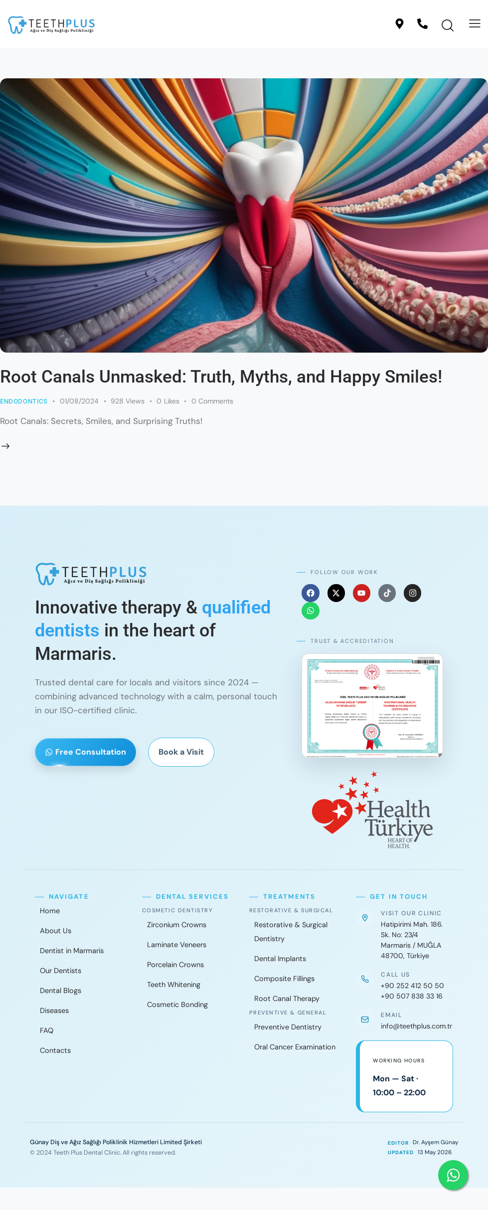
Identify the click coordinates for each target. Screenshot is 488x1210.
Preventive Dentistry (288, 1026)
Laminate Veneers (176, 944)
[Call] (422, 23)
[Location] (399, 23)
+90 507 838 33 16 (412, 996)
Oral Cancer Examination (294, 1046)
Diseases (54, 1010)
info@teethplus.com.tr (416, 1025)
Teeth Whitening (173, 984)
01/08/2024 (79, 401)
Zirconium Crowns (176, 924)
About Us (55, 930)
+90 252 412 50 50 (412, 985)
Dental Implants (280, 958)
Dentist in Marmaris (72, 950)
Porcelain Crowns (175, 964)
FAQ (46, 1030)
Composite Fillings (284, 978)
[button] (475, 23)
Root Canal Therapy (287, 998)
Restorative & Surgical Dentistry (290, 931)
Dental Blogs (60, 990)
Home (50, 910)
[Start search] (448, 26)
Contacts (55, 1050)
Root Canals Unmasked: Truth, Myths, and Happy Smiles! (221, 377)
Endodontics (24, 401)
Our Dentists (60, 970)
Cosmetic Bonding (177, 1004)
